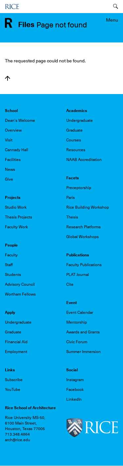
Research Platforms (83, 227)
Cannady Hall (16, 150)
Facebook (75, 389)
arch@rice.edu (17, 439)
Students (13, 274)
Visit (8, 140)
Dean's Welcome (20, 120)
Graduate (74, 130)
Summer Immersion (83, 351)
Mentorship (76, 322)
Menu (112, 20)
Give (9, 179)
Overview (13, 130)
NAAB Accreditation (84, 159)
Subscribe (14, 379)
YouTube (12, 389)
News (10, 169)
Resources (75, 150)
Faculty (11, 255)
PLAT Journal (77, 274)
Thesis (72, 217)
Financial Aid (16, 342)
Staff (9, 264)
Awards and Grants (83, 332)
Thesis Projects (18, 217)
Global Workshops (82, 236)
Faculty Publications (84, 264)
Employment (16, 351)
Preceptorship (78, 187)
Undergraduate (79, 120)
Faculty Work (16, 227)
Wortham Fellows (20, 294)
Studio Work (16, 207)
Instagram (75, 379)
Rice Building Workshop (87, 207)
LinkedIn (74, 399)
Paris (70, 197)
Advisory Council (20, 284)
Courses (73, 140)
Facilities (13, 159)
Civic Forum (76, 342)
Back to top (7, 78)
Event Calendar (79, 312)
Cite (69, 284)
